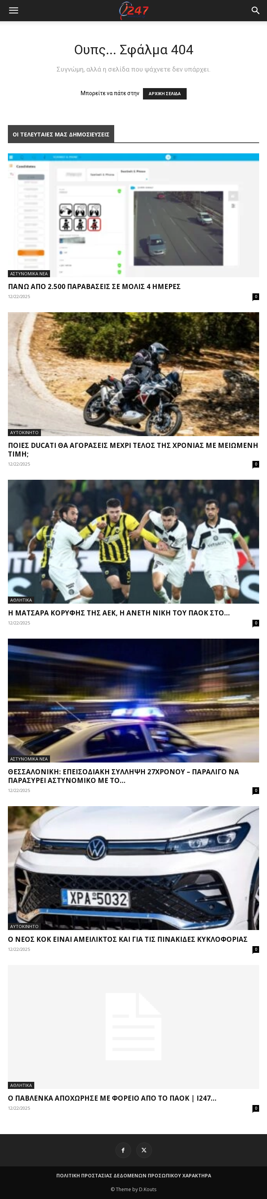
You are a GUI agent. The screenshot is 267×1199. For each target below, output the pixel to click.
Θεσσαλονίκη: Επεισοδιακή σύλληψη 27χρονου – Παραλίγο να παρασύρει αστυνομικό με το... (123, 776)
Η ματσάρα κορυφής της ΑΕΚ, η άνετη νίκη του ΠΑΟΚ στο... (119, 612)
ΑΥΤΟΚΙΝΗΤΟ (24, 432)
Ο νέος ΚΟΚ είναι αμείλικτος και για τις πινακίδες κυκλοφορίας (128, 939)
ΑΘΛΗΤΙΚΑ (21, 600)
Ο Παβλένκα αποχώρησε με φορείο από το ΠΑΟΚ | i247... (112, 1098)
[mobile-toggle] (13, 10)
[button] (256, 10)
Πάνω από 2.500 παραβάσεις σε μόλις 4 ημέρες (94, 286)
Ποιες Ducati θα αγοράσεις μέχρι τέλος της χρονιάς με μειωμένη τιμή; (133, 450)
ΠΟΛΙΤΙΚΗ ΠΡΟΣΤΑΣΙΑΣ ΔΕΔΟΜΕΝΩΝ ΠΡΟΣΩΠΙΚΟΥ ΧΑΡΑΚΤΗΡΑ (133, 1175)
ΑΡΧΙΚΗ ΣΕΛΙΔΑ (165, 93)
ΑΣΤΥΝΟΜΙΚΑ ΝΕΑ (29, 273)
